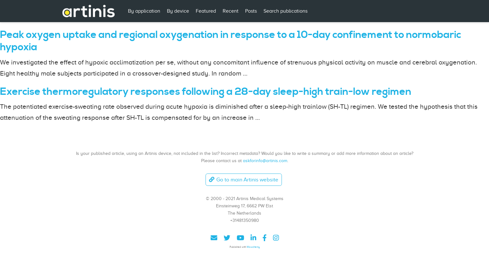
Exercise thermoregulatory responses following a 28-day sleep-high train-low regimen (205, 92)
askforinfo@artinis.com (265, 160)
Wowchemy (253, 247)
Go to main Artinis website (243, 180)
